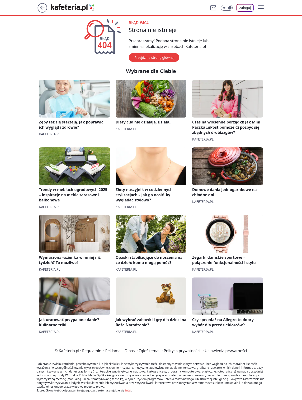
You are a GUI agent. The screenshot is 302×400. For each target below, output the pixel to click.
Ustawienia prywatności (225, 350)
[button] (261, 8)
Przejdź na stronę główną (154, 57)
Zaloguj (245, 7)
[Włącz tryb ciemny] (227, 8)
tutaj (128, 390)
